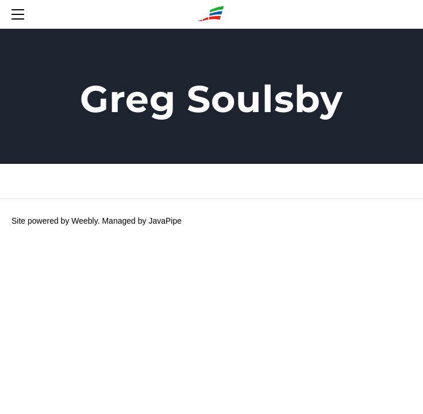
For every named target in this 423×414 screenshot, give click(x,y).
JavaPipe (165, 220)
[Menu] (20, 14)
